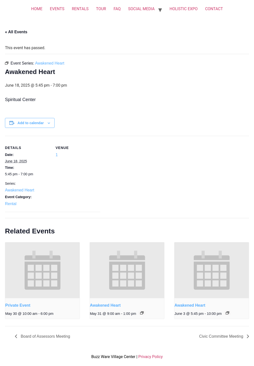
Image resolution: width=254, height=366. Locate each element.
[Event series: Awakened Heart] (142, 312)
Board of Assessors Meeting (45, 336)
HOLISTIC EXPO (183, 8)
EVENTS (57, 8)
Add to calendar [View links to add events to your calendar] (31, 123)
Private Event (17, 305)
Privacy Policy (150, 356)
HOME (36, 8)
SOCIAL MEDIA (141, 8)
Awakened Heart (19, 190)
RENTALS (80, 8)
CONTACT (214, 8)
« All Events (16, 32)
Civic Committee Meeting (221, 336)
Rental (10, 204)
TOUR (101, 8)
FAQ (117, 8)
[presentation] (42, 270)
